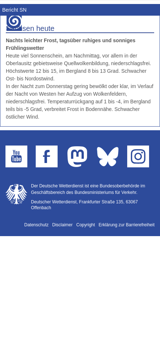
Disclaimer (62, 224)
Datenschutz (36, 224)
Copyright (85, 224)
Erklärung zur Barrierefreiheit (127, 224)
